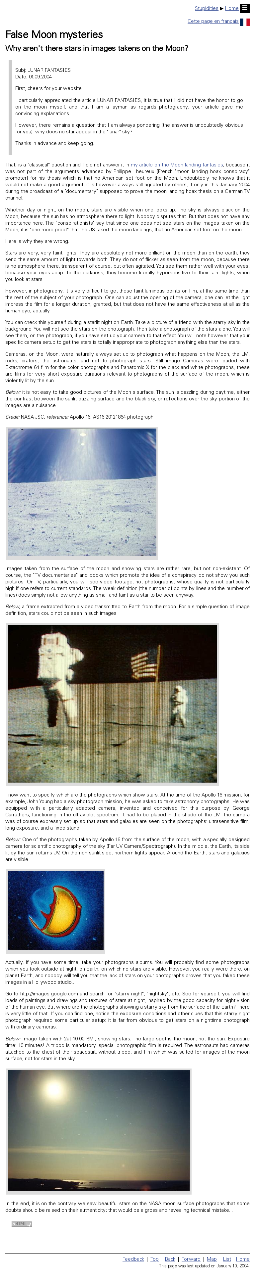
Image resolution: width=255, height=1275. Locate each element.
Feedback (133, 1259)
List (227, 1259)
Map (212, 1259)
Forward (191, 1259)
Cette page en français (219, 21)
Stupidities (206, 8)
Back (170, 1259)
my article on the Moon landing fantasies (177, 165)
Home (232, 8)
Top (154, 1259)
